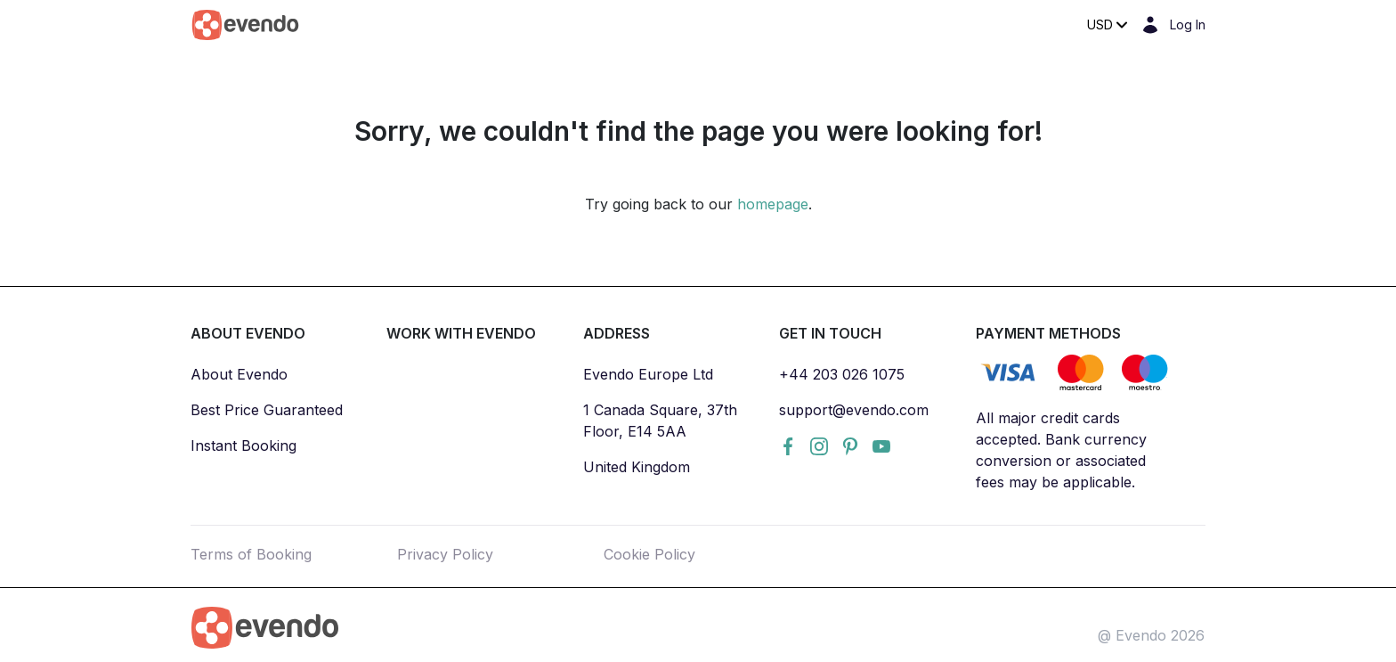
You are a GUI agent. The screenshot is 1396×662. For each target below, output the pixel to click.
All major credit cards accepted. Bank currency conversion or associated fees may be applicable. (1061, 450)
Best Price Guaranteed (267, 410)
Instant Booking (243, 445)
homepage (772, 204)
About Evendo (239, 374)
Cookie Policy (649, 554)
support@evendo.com (854, 410)
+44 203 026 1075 (842, 374)
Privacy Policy (445, 554)
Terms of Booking (251, 554)
